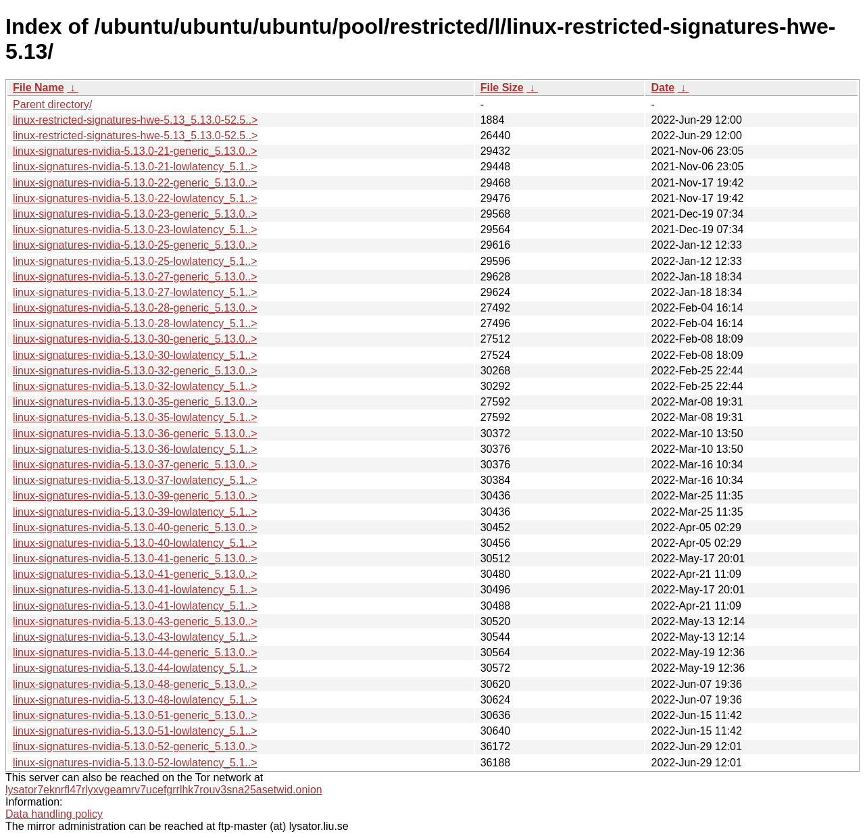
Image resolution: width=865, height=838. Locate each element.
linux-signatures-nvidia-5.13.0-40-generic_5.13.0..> (135, 527)
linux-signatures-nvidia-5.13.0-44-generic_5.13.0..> (135, 652)
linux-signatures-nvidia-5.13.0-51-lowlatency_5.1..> (135, 731)
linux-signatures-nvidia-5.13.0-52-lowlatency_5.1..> (135, 762)
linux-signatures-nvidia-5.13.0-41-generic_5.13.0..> (135, 558)
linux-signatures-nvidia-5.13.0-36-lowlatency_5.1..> (135, 449)
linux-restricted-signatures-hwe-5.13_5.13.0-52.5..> (135, 120)
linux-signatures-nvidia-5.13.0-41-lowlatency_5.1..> (135, 589)
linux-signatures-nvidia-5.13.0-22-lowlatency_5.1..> (135, 198)
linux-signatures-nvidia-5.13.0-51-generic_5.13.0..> (135, 715)
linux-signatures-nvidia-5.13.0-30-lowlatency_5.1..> (135, 355)
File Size (502, 87)
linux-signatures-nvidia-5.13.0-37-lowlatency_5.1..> (135, 480)
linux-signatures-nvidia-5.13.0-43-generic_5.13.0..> (135, 621)
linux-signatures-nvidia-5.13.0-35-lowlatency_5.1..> (135, 417)
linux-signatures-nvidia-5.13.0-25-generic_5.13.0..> (135, 245)
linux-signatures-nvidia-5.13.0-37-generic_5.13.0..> (135, 464)
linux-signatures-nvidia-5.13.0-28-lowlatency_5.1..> (135, 323)
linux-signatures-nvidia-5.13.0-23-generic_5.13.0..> (135, 214)
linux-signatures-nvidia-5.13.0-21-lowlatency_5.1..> (135, 166)
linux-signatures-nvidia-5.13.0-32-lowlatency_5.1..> (135, 386)
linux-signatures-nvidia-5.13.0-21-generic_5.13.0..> (135, 151)
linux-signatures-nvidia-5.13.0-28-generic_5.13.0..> (135, 308)
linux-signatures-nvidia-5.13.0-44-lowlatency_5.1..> (135, 668)
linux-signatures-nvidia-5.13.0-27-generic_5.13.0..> (135, 276)
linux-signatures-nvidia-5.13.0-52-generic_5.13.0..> (135, 746)
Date (662, 87)
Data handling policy (54, 814)
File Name (38, 87)
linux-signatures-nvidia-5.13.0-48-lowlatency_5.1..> (135, 700)
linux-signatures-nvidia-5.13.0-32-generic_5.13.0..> (135, 370)
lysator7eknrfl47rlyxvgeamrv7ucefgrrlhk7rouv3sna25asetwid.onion (163, 789)
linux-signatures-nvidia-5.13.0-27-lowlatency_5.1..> (135, 292)
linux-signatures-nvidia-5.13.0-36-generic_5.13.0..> (135, 433)
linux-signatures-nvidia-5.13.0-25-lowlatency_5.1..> (135, 261)
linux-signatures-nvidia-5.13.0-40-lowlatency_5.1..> (135, 543)
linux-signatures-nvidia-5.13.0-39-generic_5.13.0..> (135, 495)
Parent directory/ (52, 104)
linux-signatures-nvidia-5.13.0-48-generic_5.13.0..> (135, 684)
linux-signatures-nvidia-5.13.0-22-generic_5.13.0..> (135, 183)
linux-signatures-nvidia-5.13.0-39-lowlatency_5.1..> (135, 512)
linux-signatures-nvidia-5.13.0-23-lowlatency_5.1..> (135, 229)
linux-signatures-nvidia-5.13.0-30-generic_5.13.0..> (135, 339)
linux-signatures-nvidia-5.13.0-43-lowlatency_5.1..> (135, 637)
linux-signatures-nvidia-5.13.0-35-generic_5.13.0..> (135, 402)
